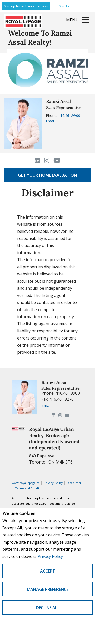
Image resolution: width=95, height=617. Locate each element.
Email (50, 121)
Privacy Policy (50, 556)
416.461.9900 (69, 115)
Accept (47, 571)
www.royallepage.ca (26, 483)
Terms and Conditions (30, 488)
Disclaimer (74, 483)
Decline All (47, 607)
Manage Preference (47, 589)
